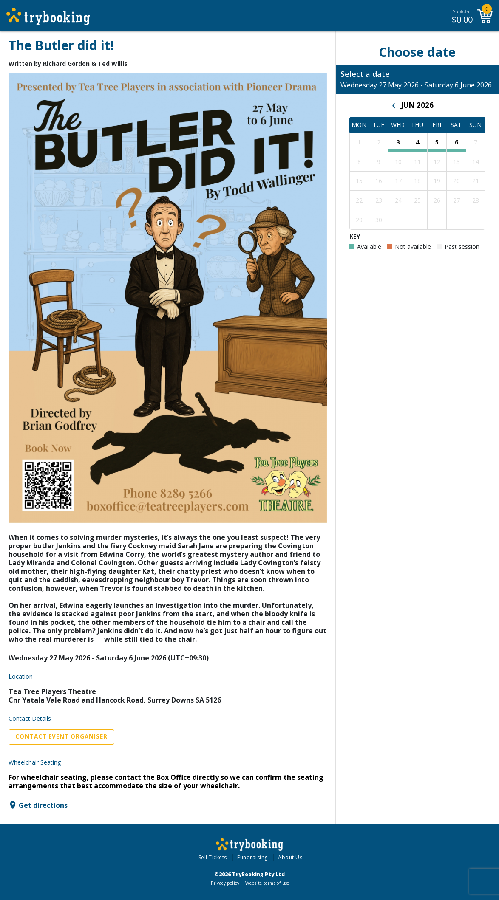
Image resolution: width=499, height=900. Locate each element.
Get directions (43, 805)
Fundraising (252, 857)
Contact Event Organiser (61, 736)
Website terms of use (267, 883)
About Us (290, 857)
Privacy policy (225, 883)
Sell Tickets (212, 857)
